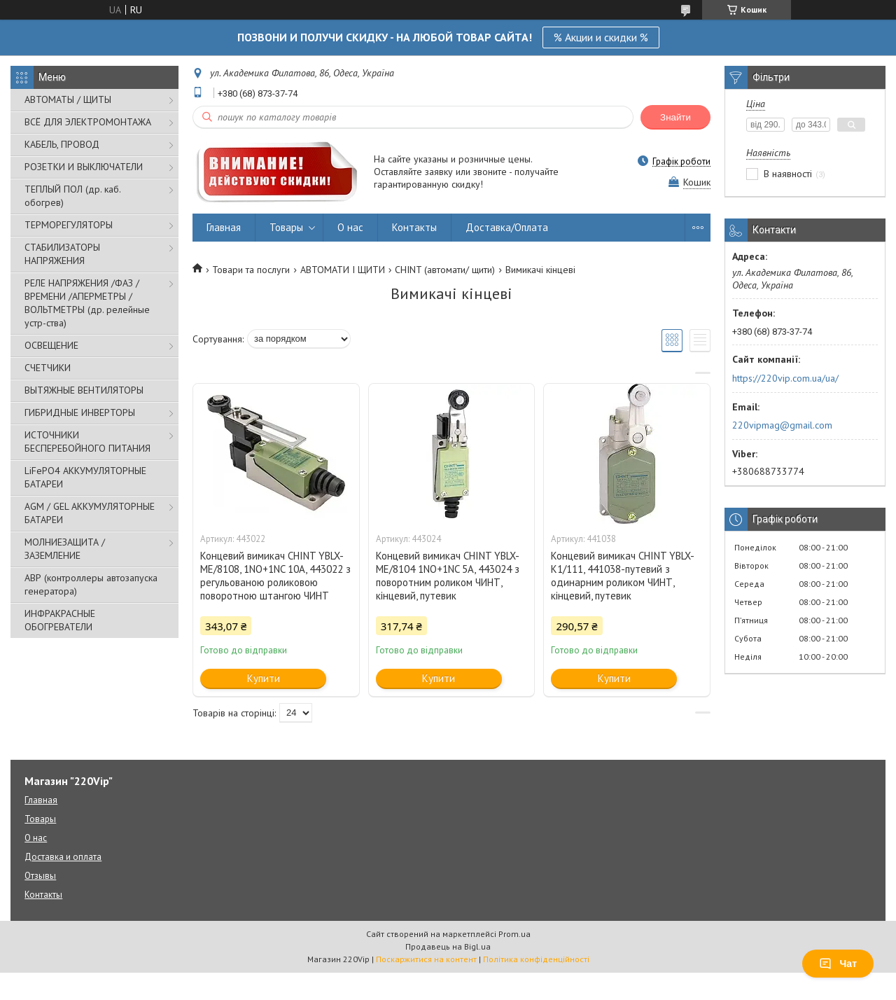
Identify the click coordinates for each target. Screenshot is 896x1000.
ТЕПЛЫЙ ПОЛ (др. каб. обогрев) (72, 196)
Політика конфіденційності (536, 959)
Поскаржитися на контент (426, 959)
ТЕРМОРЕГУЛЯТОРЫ (68, 224)
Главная (223, 227)
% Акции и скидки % (601, 37)
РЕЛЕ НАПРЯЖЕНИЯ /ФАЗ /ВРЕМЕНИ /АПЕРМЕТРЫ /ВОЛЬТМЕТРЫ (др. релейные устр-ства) (87, 303)
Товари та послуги (251, 269)
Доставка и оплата (63, 857)
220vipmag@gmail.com (782, 425)
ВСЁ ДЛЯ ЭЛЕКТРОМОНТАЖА (87, 122)
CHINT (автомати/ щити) (445, 269)
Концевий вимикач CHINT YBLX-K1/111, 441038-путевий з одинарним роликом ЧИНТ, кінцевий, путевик (622, 575)
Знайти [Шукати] (675, 117)
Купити (263, 678)
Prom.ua (514, 934)
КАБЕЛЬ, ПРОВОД (61, 144)
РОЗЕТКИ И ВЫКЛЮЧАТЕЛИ (83, 166)
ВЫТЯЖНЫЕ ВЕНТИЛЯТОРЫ (84, 390)
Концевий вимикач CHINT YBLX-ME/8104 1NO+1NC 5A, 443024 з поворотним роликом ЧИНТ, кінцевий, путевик (447, 575)
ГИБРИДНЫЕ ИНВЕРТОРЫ (79, 412)
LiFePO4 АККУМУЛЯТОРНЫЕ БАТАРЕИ (85, 477)
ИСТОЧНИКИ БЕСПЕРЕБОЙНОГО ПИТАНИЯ (87, 441)
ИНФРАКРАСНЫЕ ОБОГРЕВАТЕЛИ (59, 620)
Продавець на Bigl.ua (448, 946)
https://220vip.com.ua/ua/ (785, 378)
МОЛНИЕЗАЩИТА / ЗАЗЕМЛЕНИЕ (64, 549)
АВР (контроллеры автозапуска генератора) (91, 584)
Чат (838, 963)
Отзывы (40, 876)
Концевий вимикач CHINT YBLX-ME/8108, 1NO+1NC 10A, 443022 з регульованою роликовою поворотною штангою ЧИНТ (275, 575)
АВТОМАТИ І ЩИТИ (342, 269)
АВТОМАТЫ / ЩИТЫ (67, 99)
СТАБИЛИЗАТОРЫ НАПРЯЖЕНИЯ (62, 254)
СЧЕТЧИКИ (47, 367)
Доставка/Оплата (506, 227)
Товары (286, 227)
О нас (350, 227)
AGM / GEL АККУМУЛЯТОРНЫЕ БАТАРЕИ (89, 513)
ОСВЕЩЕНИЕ (51, 345)
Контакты (414, 227)
